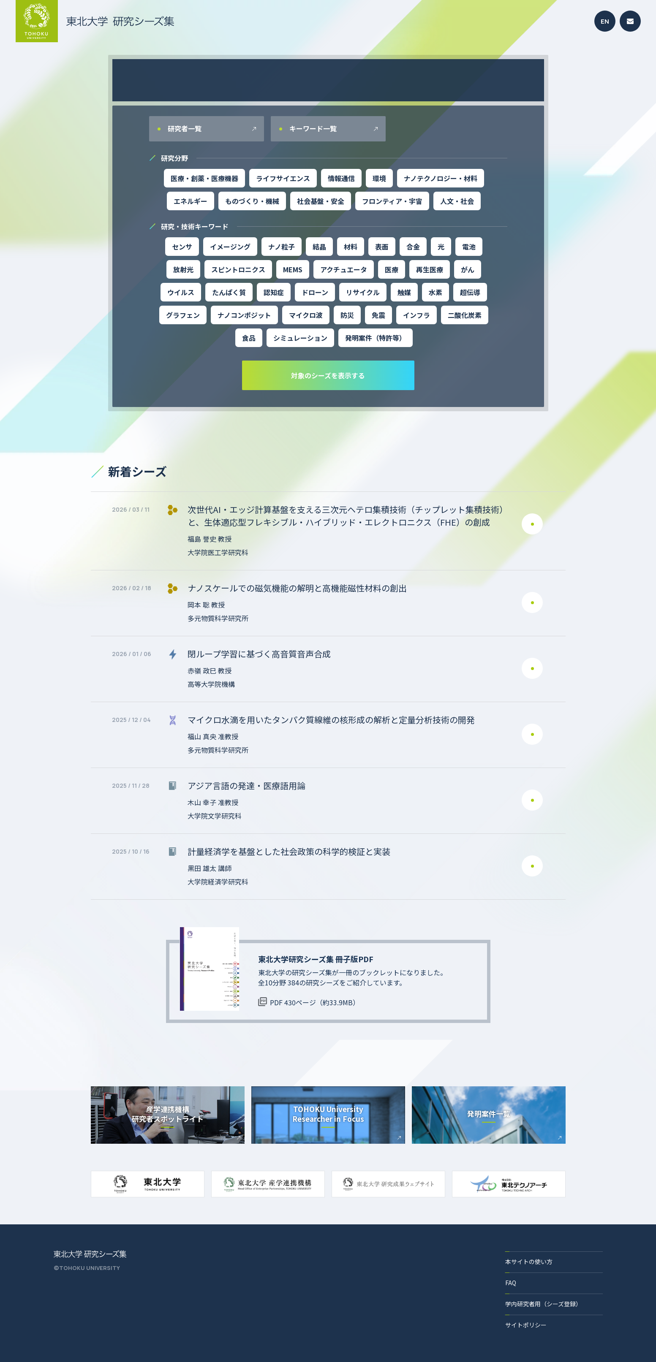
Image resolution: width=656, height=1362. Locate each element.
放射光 (183, 269)
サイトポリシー (526, 1325)
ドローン (315, 292)
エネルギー (190, 201)
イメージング (230, 246)
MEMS (292, 269)
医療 (391, 269)
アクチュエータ (343, 269)
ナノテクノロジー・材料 (440, 178)
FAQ (510, 1282)
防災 (347, 315)
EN (605, 21)
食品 (249, 338)
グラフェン (183, 315)
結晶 (319, 246)
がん (467, 269)
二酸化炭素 (465, 315)
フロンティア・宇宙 (392, 201)
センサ (182, 246)
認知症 (274, 292)
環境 (379, 178)
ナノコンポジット (244, 315)
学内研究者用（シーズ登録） (543, 1304)
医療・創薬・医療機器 (204, 178)
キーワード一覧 (312, 128)
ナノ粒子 (281, 246)
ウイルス (180, 292)
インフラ (416, 315)
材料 (350, 246)
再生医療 (429, 269)
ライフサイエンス (283, 178)
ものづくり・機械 (252, 201)
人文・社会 (457, 201)
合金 (413, 246)
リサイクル (363, 292)
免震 (378, 315)
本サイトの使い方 (529, 1261)
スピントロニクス (238, 269)
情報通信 (341, 178)
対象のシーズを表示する (328, 375)
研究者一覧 (183, 128)
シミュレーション (300, 338)
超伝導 (470, 292)
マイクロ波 (306, 315)
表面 (382, 246)
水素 (435, 292)
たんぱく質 (229, 292)
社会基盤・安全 (320, 201)
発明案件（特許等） (375, 338)
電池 (469, 246)
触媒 (404, 292)
